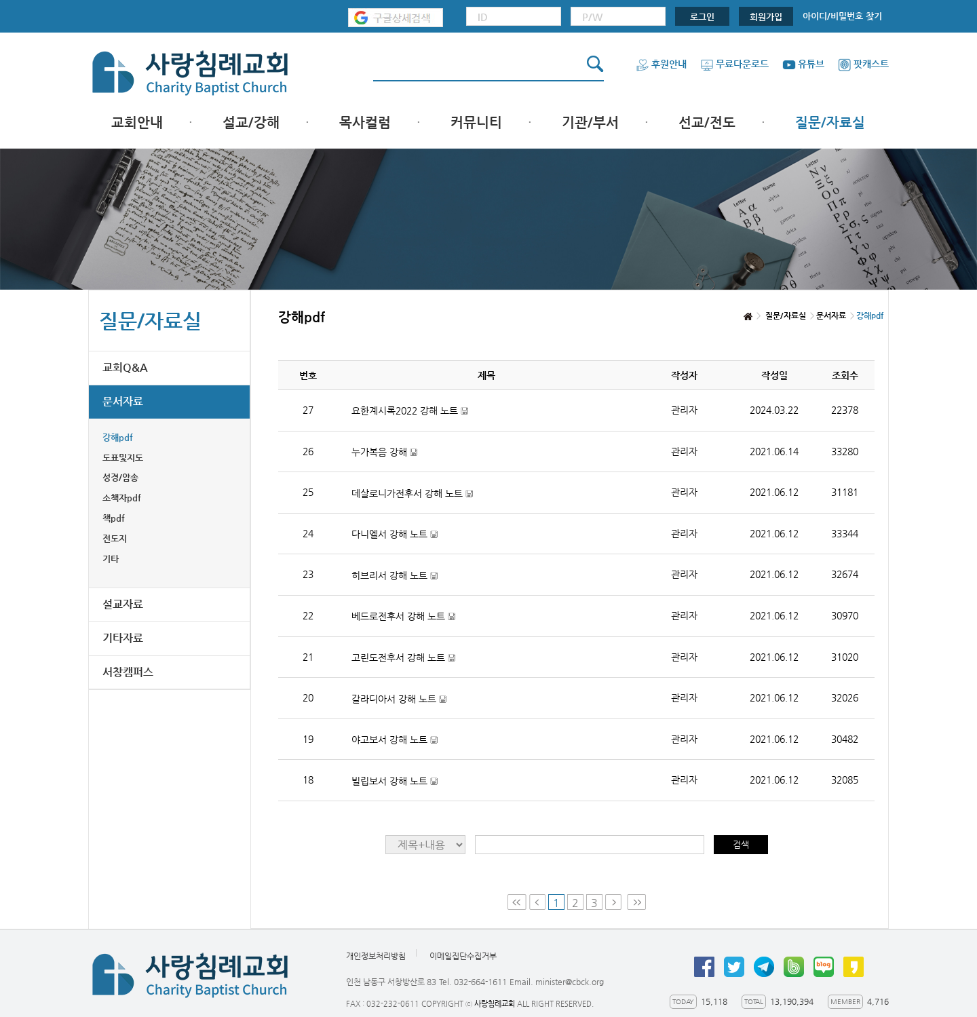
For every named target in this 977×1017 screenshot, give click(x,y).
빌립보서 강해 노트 (394, 781)
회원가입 (766, 17)
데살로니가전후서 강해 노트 (412, 493)
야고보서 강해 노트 (394, 740)
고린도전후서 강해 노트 (403, 658)
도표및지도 (122, 458)
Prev (537, 902)
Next (614, 902)
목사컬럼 (365, 122)
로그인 (702, 17)
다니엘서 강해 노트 (394, 534)
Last (636, 902)
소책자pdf (121, 498)
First (516, 902)
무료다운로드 (734, 63)
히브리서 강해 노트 (394, 575)
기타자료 (122, 638)
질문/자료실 (830, 122)
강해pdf (117, 437)
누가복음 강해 (384, 452)
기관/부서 (590, 122)
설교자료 (122, 604)
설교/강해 (251, 122)
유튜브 (803, 63)
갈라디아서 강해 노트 (398, 699)
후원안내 (661, 63)
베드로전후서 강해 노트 (403, 616)
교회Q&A (125, 367)
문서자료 (122, 401)
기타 (110, 559)
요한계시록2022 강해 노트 (409, 411)
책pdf (113, 518)
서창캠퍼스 (127, 672)
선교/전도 (706, 122)
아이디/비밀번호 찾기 (842, 16)
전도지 (114, 538)
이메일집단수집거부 (463, 956)
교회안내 (137, 122)
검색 (741, 844)
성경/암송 (120, 477)
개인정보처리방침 (376, 956)
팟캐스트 (863, 63)
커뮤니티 (476, 122)
